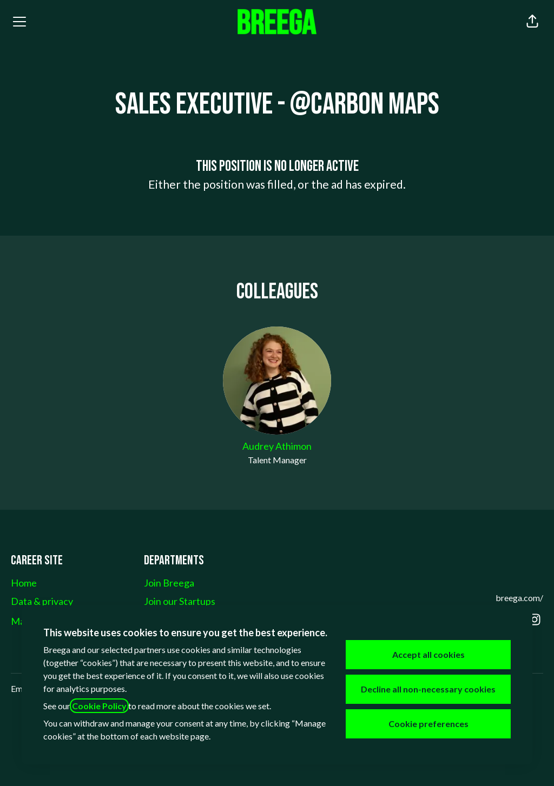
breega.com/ (519, 597)
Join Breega (169, 583)
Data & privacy (42, 601)
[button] (532, 21)
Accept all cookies (428, 654)
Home (24, 583)
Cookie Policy (99, 706)
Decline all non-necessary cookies (428, 689)
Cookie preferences (428, 723)
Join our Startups (179, 601)
